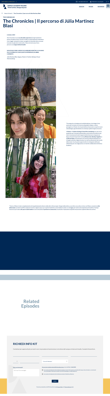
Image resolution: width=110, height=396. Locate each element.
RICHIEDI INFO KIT (82, 2)
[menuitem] (106, 1)
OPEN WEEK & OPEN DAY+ (8, 1)
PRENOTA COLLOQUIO (96, 2)
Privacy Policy (60, 387)
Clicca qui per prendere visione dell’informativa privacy (53, 367)
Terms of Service (68, 387)
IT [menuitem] (106, 1)
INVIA (55, 381)
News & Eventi (8, 13)
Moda (91, 6)
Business (101, 6)
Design (81, 6)
